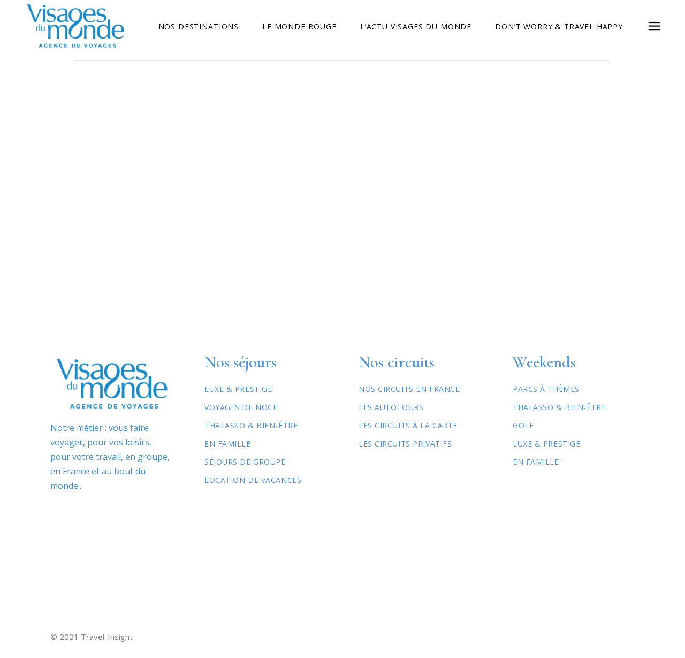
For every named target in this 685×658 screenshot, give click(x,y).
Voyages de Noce (240, 407)
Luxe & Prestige (238, 389)
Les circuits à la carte (408, 425)
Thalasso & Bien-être (251, 425)
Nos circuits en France (409, 389)
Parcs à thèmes (546, 389)
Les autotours (391, 407)
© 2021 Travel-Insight (91, 636)
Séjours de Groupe (245, 462)
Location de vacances (252, 480)
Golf (523, 425)
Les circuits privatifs (405, 443)
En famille (536, 462)
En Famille (227, 443)
